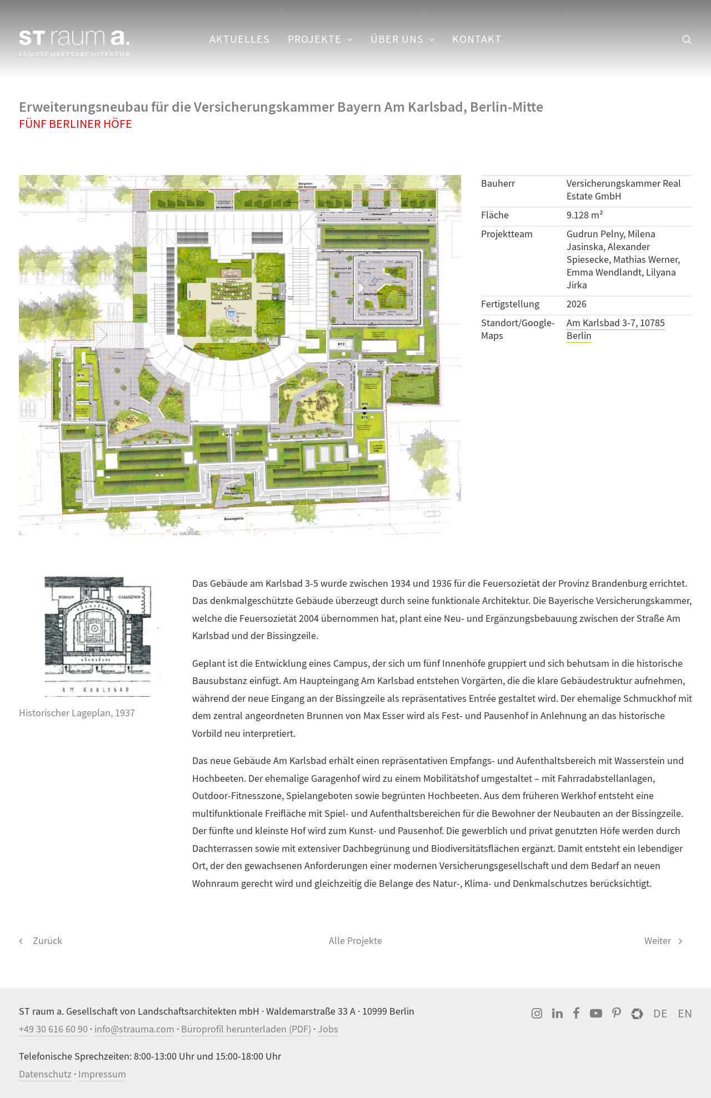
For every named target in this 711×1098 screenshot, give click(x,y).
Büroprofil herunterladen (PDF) (246, 1029)
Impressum (102, 1074)
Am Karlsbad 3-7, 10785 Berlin (616, 329)
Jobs (328, 1029)
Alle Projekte (355, 941)
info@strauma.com (134, 1029)
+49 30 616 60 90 (53, 1029)
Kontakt (477, 39)
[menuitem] (240, 39)
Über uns (402, 39)
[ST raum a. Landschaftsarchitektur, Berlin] (74, 44)
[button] (687, 39)
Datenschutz (45, 1074)
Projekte (320, 39)
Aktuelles (239, 39)
